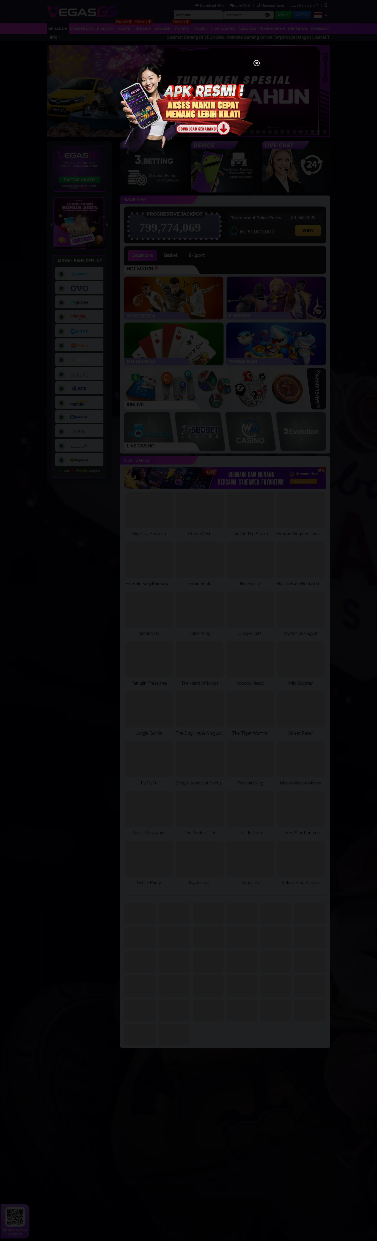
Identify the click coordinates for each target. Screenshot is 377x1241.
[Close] (256, 63)
